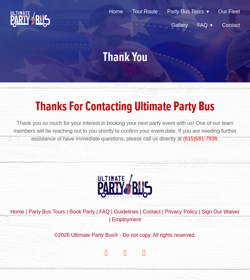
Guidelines (126, 211)
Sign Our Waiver (220, 211)
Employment (126, 219)
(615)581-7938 (200, 138)
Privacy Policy (181, 211)
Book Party (82, 211)
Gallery (179, 25)
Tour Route (145, 11)
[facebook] (106, 253)
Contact (231, 25)
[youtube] (144, 253)
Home (116, 11)
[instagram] (125, 253)
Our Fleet (229, 11)
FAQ (205, 25)
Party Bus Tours (188, 11)
